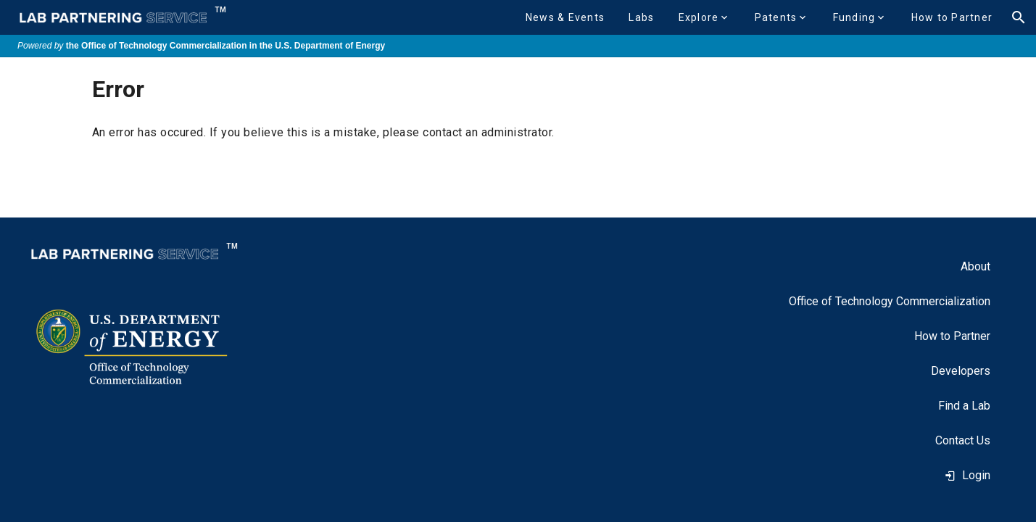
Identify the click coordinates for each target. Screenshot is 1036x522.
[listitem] (975, 266)
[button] (565, 17)
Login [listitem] (967, 475)
